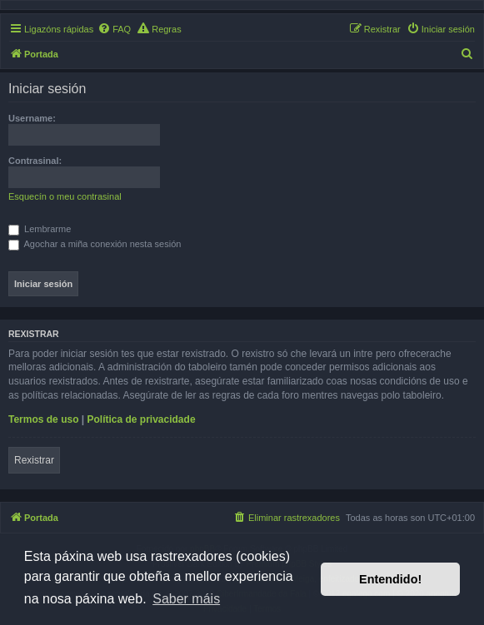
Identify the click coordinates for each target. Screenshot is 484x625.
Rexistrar (34, 460)
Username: (32, 118)
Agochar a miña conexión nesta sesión (94, 244)
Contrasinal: (35, 161)
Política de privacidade (141, 419)
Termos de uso (43, 419)
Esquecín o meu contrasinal (65, 196)
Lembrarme (39, 229)
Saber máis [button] (186, 599)
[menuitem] (114, 29)
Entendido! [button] (390, 579)
